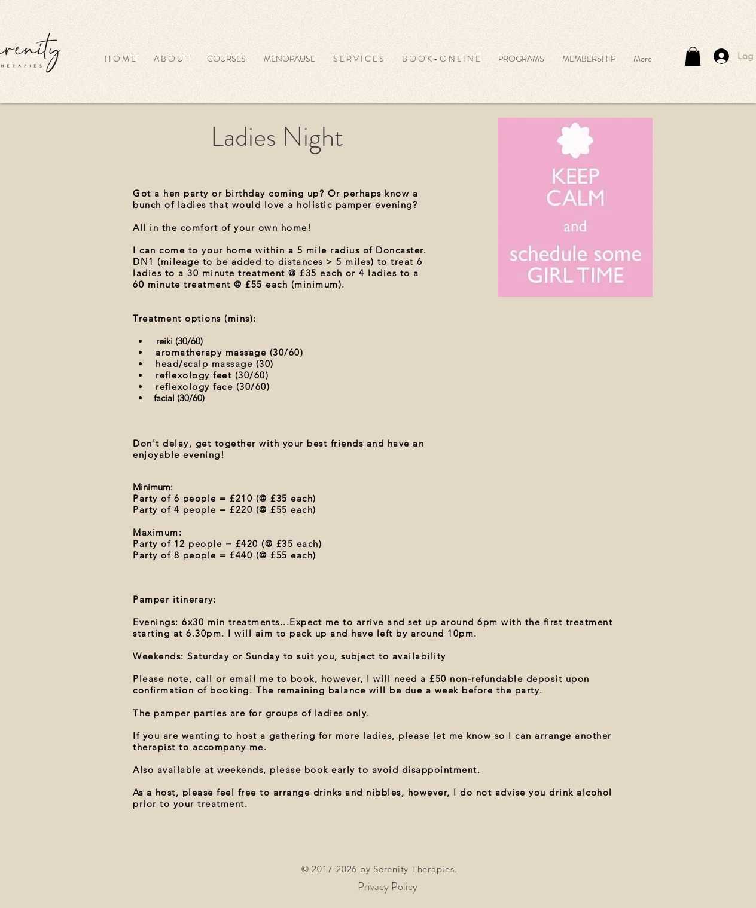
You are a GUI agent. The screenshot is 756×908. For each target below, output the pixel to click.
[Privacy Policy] (387, 886)
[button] (226, 59)
